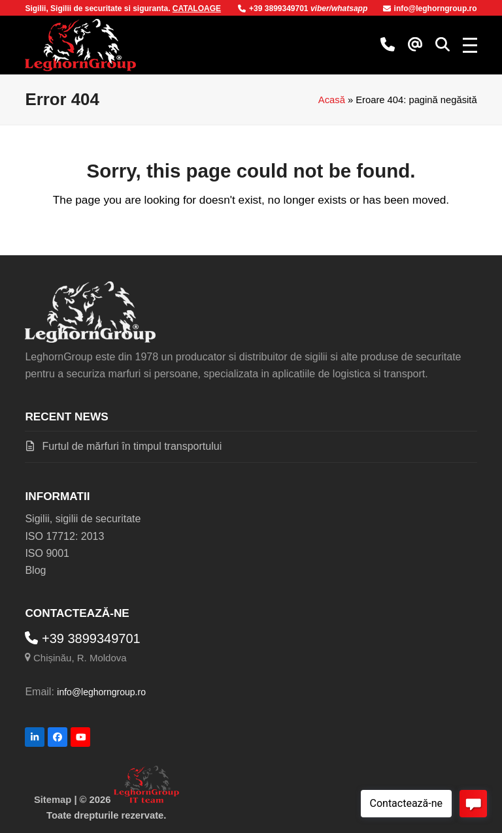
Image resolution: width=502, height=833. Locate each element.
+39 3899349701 (274, 8)
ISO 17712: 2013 (64, 536)
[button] (442, 45)
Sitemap (52, 799)
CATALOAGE (197, 8)
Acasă (331, 100)
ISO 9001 (47, 553)
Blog (35, 570)
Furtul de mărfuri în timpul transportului (132, 446)
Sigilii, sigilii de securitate (83, 518)
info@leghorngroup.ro (430, 8)
